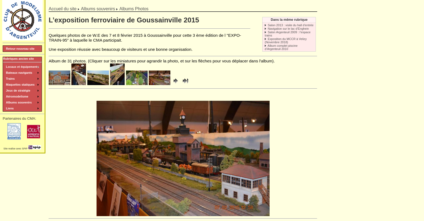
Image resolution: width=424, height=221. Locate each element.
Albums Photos (133, 8)
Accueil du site (63, 8)
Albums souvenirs (98, 8)
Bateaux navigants (19, 72)
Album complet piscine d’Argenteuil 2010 (281, 47)
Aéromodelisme (17, 96)
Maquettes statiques (20, 84)
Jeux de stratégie (18, 90)
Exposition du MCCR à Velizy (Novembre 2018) (286, 40)
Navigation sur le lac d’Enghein (288, 28)
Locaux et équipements (22, 66)
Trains (10, 78)
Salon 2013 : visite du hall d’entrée (290, 25)
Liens (10, 108)
